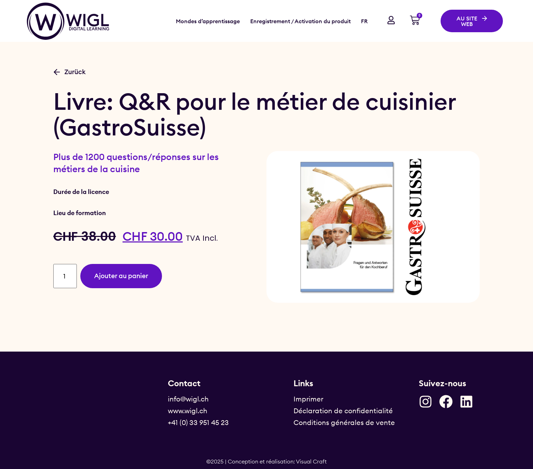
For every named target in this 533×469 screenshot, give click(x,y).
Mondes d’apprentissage (208, 21)
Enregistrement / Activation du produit (300, 21)
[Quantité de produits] (66, 276)
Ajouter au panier (125, 276)
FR (364, 21)
